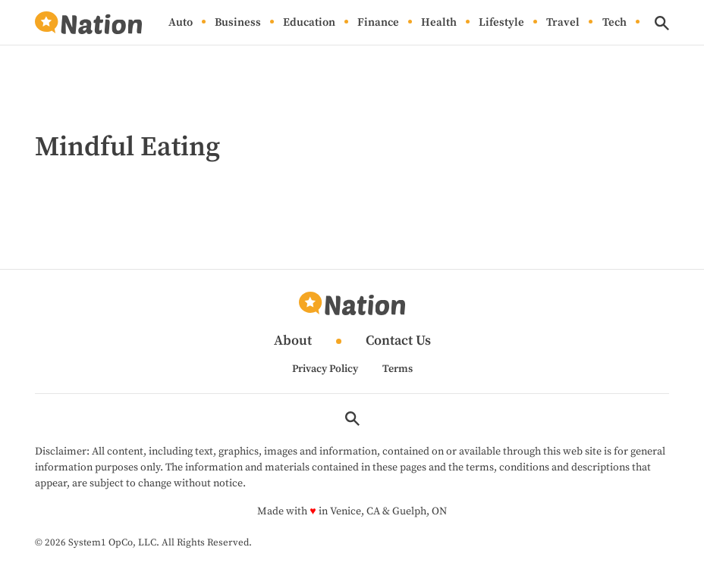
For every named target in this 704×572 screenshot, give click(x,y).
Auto (180, 22)
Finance (378, 22)
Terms (397, 369)
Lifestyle (501, 22)
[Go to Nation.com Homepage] (88, 23)
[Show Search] (662, 23)
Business (238, 22)
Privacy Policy (325, 369)
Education (309, 22)
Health (439, 22)
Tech (614, 22)
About (293, 341)
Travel (563, 22)
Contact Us (398, 341)
